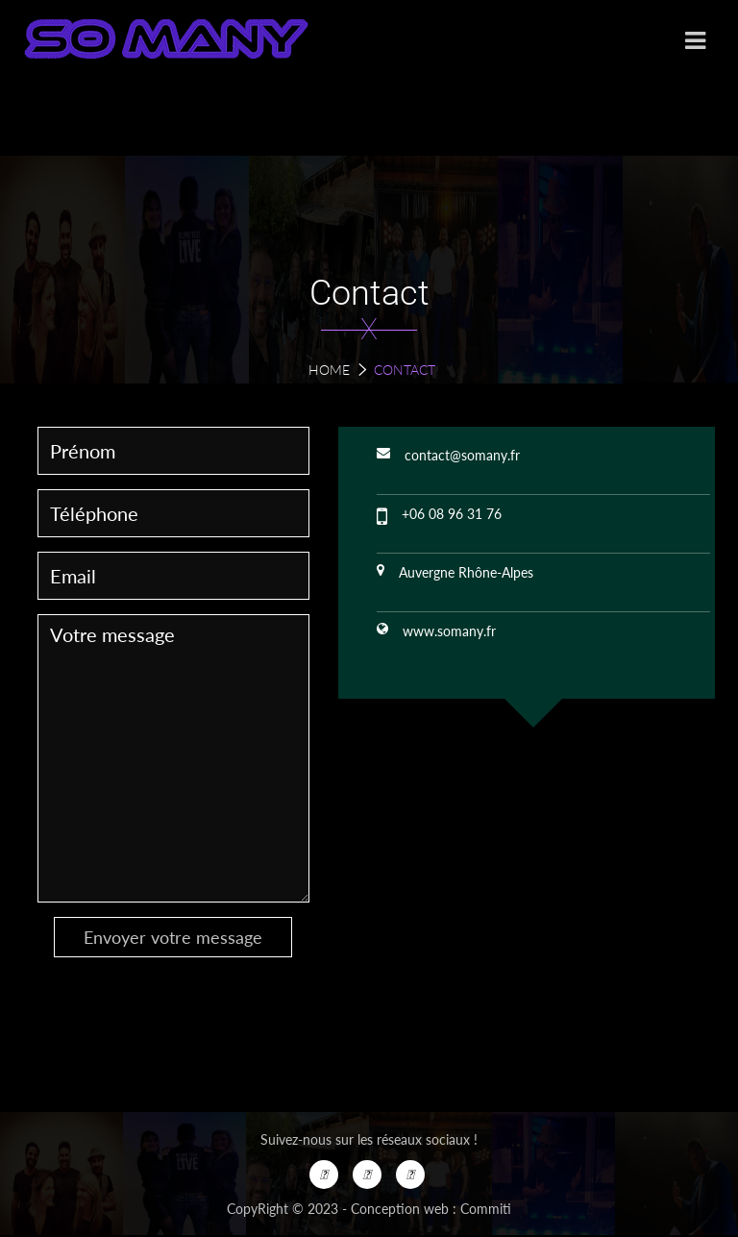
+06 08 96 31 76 (452, 514)
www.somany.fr (449, 631)
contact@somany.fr (462, 455)
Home (329, 369)
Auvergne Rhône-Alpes (466, 572)
